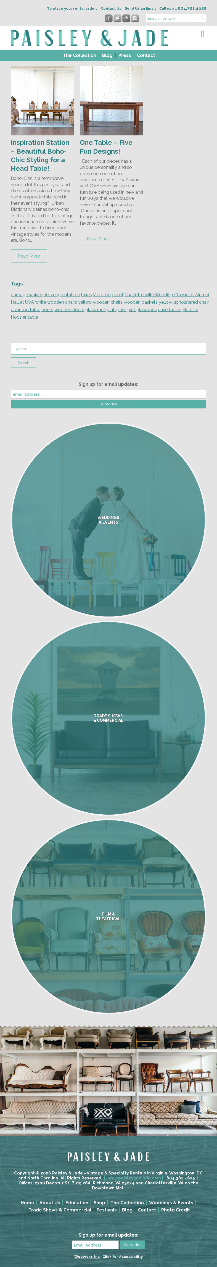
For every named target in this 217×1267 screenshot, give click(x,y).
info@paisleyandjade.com (133, 1178)
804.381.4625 (180, 1178)
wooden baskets (141, 302)
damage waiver (26, 294)
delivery (51, 294)
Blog (107, 55)
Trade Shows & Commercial (59, 1210)
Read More (29, 256)
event (117, 294)
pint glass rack (142, 309)
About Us (49, 1202)
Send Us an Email (140, 8)
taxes (86, 294)
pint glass (116, 309)
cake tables (169, 309)
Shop (99, 1202)
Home (27, 1202)
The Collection (79, 55)
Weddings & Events (171, 1202)
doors (47, 309)
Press (124, 55)
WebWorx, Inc (87, 1257)
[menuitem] (79, 55)
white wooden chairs (56, 302)
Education (76, 1202)
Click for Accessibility (122, 1257)
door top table (25, 309)
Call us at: (182, 8)
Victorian (102, 294)
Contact (146, 55)
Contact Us (111, 8)
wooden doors (69, 309)
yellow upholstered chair (184, 302)
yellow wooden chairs (100, 302)
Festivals (107, 1210)
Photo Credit (175, 1210)
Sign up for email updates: (108, 384)
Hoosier (190, 309)
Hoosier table (24, 317)
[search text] (175, 18)
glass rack (95, 309)
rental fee (70, 294)
